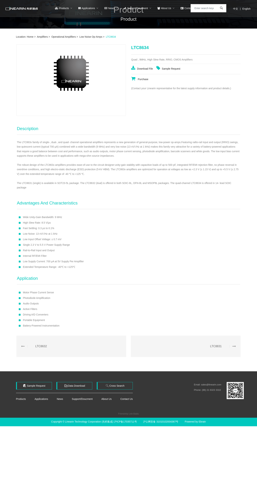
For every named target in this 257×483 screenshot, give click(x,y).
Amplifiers (42, 36)
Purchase (139, 81)
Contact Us (189, 8)
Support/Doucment (136, 8)
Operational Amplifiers (63, 36)
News (109, 8)
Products (62, 8)
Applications (87, 8)
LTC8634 (111, 36)
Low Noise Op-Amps (90, 36)
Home (30, 36)
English (246, 8)
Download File (142, 71)
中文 (235, 8)
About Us (164, 8)
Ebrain (202, 421)
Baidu (136, 414)
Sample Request (168, 71)
